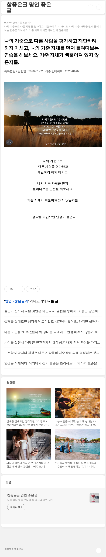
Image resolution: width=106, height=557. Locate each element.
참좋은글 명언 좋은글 (28, 7)
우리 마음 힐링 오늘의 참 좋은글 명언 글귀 (30, 500)
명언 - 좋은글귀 (16, 301)
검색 (90, 7)
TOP (99, 550)
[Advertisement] (53, 252)
